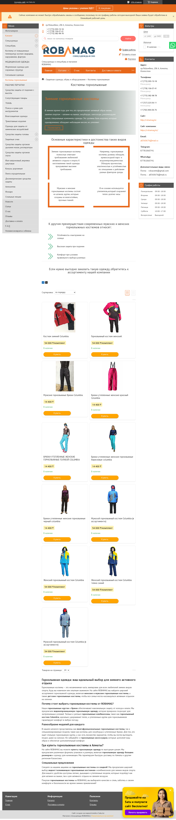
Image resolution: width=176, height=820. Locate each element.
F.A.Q (7, 226)
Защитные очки (12, 139)
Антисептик (10, 186)
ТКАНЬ (8, 103)
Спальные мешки (13, 196)
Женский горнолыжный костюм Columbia (63, 581)
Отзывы (8, 216)
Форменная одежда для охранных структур (17, 68)
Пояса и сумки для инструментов (14, 110)
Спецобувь (10, 45)
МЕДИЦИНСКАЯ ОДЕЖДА (17, 61)
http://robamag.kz (148, 120)
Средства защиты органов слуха (17, 154)
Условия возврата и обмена (18, 230)
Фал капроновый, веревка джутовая (17, 162)
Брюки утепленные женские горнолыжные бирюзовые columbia (112, 459)
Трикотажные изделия (15, 121)
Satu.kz (101, 814)
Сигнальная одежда (14, 75)
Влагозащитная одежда (16, 116)
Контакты (91, 70)
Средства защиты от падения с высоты (19, 91)
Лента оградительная (15, 173)
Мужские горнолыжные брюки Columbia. (63, 396)
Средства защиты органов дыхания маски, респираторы (19, 146)
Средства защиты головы (17, 134)
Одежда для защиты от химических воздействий (16, 128)
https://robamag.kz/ (149, 130)
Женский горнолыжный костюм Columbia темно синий (111, 583)
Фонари (9, 191)
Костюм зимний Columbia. (56, 337)
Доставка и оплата (13, 221)
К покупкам (104, 8)
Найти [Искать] (128, 38)
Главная (48, 70)
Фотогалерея (11, 30)
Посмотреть (56, 128)
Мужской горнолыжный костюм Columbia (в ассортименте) (112, 521)
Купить (57, 355)
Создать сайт (20, 2)
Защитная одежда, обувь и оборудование (66, 79)
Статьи (8, 206)
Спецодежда (11, 40)
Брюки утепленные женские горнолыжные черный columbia (64, 521)
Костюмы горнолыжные (16, 80)
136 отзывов (136, 2)
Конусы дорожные (14, 168)
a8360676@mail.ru (149, 140)
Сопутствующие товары (16, 98)
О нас (7, 211)
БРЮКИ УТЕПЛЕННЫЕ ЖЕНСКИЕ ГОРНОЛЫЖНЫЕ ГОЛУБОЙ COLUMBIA (61, 459)
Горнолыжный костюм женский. (106, 337)
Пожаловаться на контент (102, 817)
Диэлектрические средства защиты (18, 180)
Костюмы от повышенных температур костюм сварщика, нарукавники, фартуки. (19, 53)
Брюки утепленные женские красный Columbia (109, 398)
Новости (9, 201)
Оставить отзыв (129, 54)
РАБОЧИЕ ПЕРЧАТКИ (14, 85)
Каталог (8, 35)
